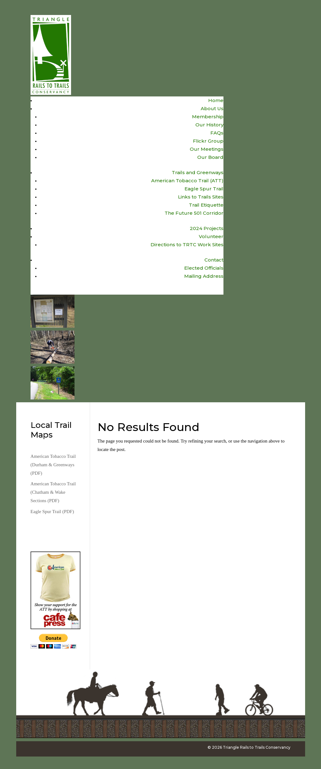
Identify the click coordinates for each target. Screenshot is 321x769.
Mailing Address (203, 276)
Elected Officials (203, 268)
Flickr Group (208, 141)
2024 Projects (206, 228)
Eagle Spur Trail (203, 189)
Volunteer (211, 236)
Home (215, 100)
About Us (212, 108)
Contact (213, 260)
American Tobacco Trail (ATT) (187, 181)
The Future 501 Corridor (194, 213)
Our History (209, 125)
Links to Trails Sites (200, 197)
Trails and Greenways (197, 172)
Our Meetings (206, 149)
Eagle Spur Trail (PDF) (52, 511)
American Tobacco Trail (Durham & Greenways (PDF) (53, 465)
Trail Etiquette (206, 205)
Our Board (210, 157)
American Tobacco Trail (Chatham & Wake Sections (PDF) (53, 492)
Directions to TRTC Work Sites (187, 244)
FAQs (216, 133)
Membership (207, 117)
